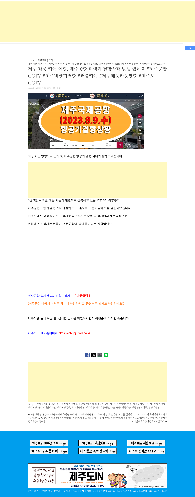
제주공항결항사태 (85, 404)
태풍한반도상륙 (139, 407)
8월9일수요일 (56, 404)
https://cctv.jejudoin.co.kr (74, 333)
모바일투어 (57, 88)
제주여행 (32, 407)
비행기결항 (69, 404)
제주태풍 (90, 407)
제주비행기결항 (157, 404)
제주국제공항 (101, 404)
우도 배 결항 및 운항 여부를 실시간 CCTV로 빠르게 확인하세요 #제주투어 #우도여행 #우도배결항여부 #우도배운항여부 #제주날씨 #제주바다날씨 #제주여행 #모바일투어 (132, 418)
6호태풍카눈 (42, 404)
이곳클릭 (82, 295)
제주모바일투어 (45, 60)
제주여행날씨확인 (47, 407)
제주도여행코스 (140, 404)
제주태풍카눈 (102, 407)
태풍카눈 (126, 407)
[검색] (91, 46)
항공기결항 (154, 407)
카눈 (112, 407)
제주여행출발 (78, 407)
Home (31, 60)
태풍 (118, 407)
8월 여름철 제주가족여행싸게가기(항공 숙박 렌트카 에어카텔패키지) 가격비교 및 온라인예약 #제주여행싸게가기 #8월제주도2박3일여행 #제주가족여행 (62, 418)
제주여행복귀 (63, 407)
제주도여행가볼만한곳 (121, 404)
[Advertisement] (97, 21)
